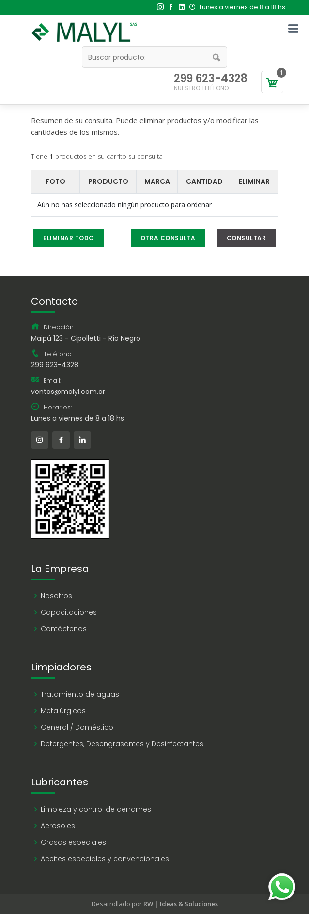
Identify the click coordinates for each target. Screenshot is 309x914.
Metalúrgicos (63, 710)
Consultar (246, 238)
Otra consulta (168, 238)
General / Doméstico (77, 727)
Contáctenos (64, 628)
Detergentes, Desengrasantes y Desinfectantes (122, 743)
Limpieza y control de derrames (96, 809)
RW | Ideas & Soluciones (180, 903)
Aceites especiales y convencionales (105, 858)
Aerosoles (58, 825)
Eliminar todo (68, 238)
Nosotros (56, 595)
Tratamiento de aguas (80, 694)
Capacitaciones (69, 612)
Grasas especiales (73, 842)
